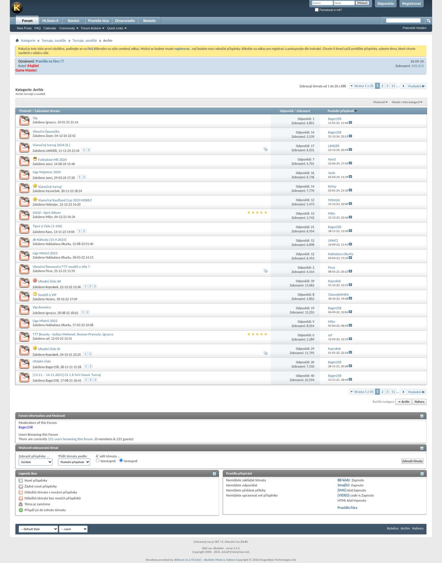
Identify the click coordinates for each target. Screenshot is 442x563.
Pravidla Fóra (347, 508)
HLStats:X (50, 21)
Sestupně (128, 461)
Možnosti (379, 102)
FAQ (38, 28)
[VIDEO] (343, 495)
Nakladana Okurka (58, 244)
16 (312, 173)
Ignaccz (51, 122)
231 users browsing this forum (70, 439)
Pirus (49, 271)
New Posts (24, 28)
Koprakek (52, 287)
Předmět (25, 111)
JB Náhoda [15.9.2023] (49, 239)
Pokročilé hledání (414, 28)
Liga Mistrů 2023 (45, 253)
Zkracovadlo (125, 21)
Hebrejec (52, 204)
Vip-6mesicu (42, 307)
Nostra (50, 299)
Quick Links (115, 28)
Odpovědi (286, 111)
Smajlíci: (343, 485)
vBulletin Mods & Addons (219, 560)
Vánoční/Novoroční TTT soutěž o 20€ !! (61, 266)
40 (312, 376)
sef (47, 339)
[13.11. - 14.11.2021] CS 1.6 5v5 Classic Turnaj (67, 375)
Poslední (416, 86)
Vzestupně (106, 461)
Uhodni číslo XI (49, 349)
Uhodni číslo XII (49, 281)
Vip (35, 118)
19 (312, 308)
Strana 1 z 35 (364, 86)
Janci (49, 164)
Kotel (22, 66)
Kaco (49, 232)
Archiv (405, 528)
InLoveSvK (52, 191)
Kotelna (392, 528)
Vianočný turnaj (49, 186)
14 (312, 132)
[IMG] (341, 490)
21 (312, 227)
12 (312, 200)
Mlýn (49, 217)
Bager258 (52, 367)
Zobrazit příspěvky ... (34, 456)
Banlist (73, 21)
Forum (27, 21)
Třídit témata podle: (72, 456)
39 (312, 281)
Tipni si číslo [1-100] (47, 226)
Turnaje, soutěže (54, 40)
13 (312, 213)
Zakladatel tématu (47, 111)
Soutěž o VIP (47, 295)
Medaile (149, 21)
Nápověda (386, 4)
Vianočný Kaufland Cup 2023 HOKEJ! (65, 200)
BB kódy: (344, 480)
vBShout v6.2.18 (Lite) (187, 560)
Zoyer (49, 136)
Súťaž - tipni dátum (47, 212)
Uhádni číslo (42, 361)
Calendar (50, 28)
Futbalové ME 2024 (52, 159)
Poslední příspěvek (342, 111)
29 (312, 349)
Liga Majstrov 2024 (47, 172)
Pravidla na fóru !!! (50, 61)
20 (312, 362)
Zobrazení (303, 111)
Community (67, 28)
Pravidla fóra (98, 21)
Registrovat (411, 4)
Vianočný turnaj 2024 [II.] (51, 145)
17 (312, 146)
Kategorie (28, 40)
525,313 (418, 66)
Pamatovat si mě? (328, 10)
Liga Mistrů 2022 (45, 321)
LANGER (51, 151)
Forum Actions (91, 28)
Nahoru (419, 402)
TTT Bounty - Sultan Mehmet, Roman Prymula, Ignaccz (73, 334)
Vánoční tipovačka (46, 131)
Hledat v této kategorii (406, 102)
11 (393, 86)
